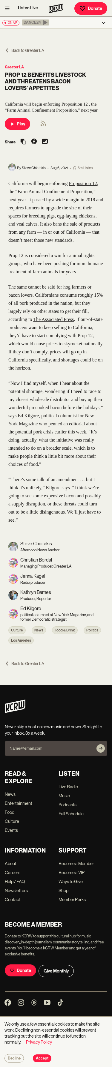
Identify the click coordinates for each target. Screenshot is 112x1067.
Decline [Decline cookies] (14, 1058)
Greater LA (14, 67)
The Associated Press (53, 319)
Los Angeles (21, 640)
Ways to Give (71, 881)
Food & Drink (65, 630)
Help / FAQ (15, 881)
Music (64, 795)
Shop (63, 890)
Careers (12, 872)
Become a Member (76, 863)
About (10, 863)
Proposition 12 (83, 183)
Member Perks (72, 899)
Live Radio (68, 786)
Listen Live (28, 7)
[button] (35, 22)
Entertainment (18, 803)
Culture (17, 630)
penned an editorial (66, 423)
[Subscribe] (100, 748)
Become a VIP (72, 872)
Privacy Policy (39, 1042)
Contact (13, 899)
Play (17, 124)
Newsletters (16, 890)
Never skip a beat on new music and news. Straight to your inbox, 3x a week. (53, 730)
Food (9, 812)
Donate (90, 8)
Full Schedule (71, 813)
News (38, 630)
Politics (92, 630)
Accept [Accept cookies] (42, 1058)
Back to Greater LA (24, 50)
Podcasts (67, 804)
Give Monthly (56, 971)
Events (11, 830)
